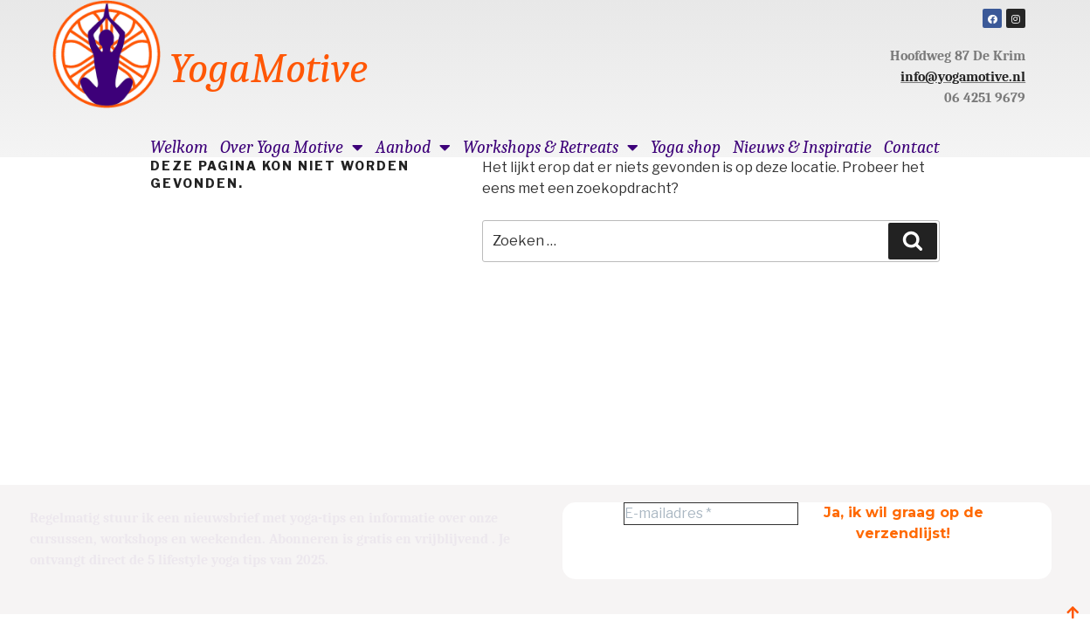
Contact (912, 147)
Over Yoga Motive (291, 147)
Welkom (179, 147)
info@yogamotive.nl (962, 77)
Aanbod (413, 147)
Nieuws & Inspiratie (802, 147)
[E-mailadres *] (711, 513)
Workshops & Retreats (550, 147)
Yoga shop (686, 147)
